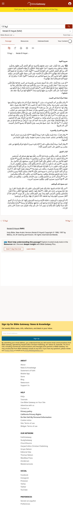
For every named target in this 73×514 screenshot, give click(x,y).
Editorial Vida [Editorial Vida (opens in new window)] (26, 452)
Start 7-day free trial (13, 249)
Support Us (25, 385)
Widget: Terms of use (29, 426)
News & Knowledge (28, 368)
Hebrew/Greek (28, 41)
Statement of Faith (28, 370)
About (23, 365)
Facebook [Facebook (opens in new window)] (24, 475)
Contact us (25, 408)
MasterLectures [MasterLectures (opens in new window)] (27, 464)
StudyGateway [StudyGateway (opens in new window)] (26, 440)
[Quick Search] (33, 26)
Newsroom (25, 382)
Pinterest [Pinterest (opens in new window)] (24, 481)
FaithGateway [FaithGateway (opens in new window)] (26, 437)
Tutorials (24, 399)
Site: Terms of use (28, 423)
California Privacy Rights (31, 414)
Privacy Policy (9, 350)
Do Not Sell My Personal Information (36, 417)
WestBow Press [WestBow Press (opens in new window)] (27, 458)
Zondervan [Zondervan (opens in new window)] (25, 461)
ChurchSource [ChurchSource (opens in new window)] (26, 443)
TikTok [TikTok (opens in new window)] (23, 484)
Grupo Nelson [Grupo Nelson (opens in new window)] (26, 449)
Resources (15, 41)
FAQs (23, 396)
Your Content (42, 41)
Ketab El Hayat (13, 228)
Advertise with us (27, 405)
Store (23, 376)
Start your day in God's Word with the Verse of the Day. (36, 9)
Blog (22, 379)
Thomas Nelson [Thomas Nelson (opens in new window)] (27, 455)
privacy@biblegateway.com (33, 350)
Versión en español (28, 501)
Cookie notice (26, 420)
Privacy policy (26, 411)
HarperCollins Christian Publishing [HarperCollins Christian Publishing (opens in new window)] (34, 446)
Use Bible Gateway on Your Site (33, 402)
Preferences (25, 504)
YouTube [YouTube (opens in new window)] (24, 490)
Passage (5, 41)
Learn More (31, 249)
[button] (69, 3)
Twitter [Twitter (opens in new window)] (23, 487)
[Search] (68, 26)
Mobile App (25, 373)
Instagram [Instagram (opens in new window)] (25, 478)
